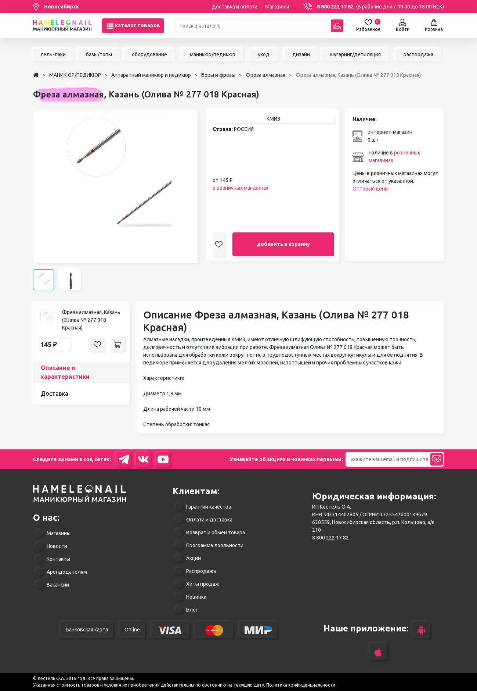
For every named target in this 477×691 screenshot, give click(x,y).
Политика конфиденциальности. (301, 685)
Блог (192, 610)
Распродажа (201, 571)
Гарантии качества (208, 507)
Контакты (58, 559)
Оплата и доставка (209, 520)
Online (132, 630)
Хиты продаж (202, 584)
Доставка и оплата (234, 7)
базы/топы (99, 54)
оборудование (149, 54)
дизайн (301, 54)
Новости (57, 546)
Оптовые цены (371, 189)
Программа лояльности (214, 545)
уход (264, 54)
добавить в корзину (283, 244)
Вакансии (58, 585)
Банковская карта (87, 630)
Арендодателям (67, 572)
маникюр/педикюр (212, 54)
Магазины (277, 7)
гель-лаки (53, 54)
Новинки (196, 597)
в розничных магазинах (240, 188)
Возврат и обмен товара (215, 532)
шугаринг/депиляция (355, 54)
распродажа (418, 54)
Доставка (54, 393)
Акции (193, 558)
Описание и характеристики (65, 372)
